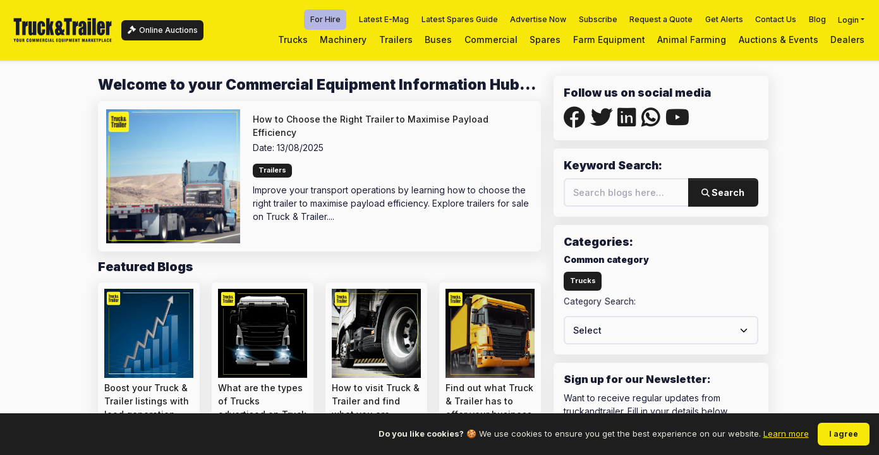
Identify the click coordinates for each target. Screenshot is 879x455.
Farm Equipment (609, 39)
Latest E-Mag (384, 19)
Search (722, 192)
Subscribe (598, 19)
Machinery (343, 39)
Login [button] (848, 19)
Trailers (396, 39)
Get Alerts (724, 19)
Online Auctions (163, 30)
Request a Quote (661, 19)
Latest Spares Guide (459, 19)
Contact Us (775, 19)
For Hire (325, 19)
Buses (438, 39)
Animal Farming (691, 39)
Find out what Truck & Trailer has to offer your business (489, 401)
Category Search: (600, 301)
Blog (817, 19)
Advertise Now (538, 19)
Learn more (786, 433)
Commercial (491, 39)
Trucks (293, 39)
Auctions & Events (778, 39)
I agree (843, 434)
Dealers (847, 39)
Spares (545, 39)
